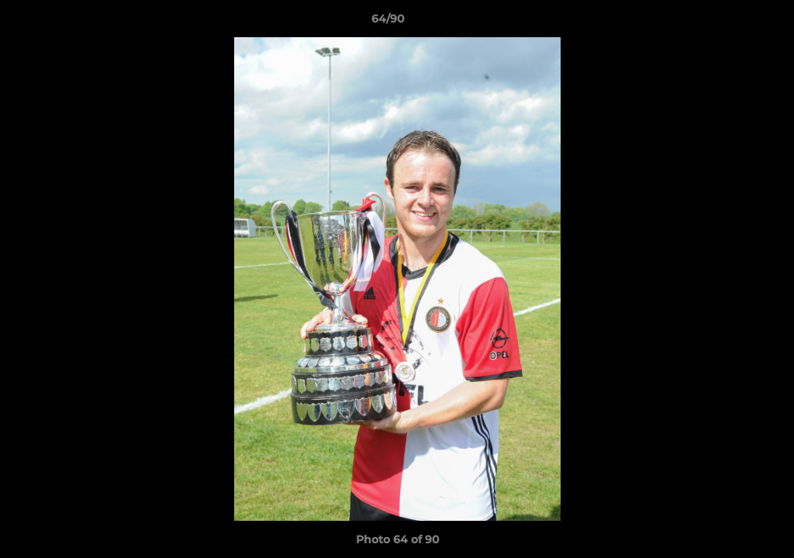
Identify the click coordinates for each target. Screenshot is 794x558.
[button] (729, 22)
